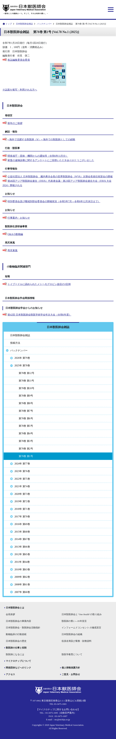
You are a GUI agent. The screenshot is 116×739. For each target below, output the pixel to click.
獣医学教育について (72, 654)
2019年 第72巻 (22, 501)
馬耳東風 (12, 250)
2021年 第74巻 (22, 486)
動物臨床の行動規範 (16, 634)
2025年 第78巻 (22, 365)
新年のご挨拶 (15, 123)
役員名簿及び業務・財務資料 (76, 641)
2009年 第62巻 (22, 577)
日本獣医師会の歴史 (16, 641)
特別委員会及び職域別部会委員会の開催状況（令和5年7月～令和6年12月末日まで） (54, 201)
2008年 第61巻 (22, 584)
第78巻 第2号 (26, 448)
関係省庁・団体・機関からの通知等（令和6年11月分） (38, 156)
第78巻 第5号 (26, 426)
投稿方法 (15, 343)
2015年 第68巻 (22, 531)
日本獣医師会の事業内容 (18, 621)
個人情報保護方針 (71, 667)
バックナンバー (44, 24)
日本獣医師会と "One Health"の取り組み (82, 614)
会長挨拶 (10, 614)
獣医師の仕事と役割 (16, 648)
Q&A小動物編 (15, 234)
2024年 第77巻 (22, 463)
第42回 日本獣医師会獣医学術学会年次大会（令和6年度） (39, 314)
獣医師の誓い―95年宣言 (74, 621)
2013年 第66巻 (22, 546)
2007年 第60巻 (22, 592)
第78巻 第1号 (26, 456)
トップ (8, 24)
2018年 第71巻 (22, 509)
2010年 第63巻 (22, 569)
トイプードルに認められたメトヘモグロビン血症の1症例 (39, 284)
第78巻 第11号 (26, 380)
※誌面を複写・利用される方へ (19, 89)
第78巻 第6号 (26, 418)
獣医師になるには (15, 654)
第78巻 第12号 (26, 373)
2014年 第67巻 (22, 539)
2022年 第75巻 (22, 478)
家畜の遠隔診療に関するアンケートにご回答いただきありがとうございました (51, 160)
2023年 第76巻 (22, 471)
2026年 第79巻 (22, 358)
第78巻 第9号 (26, 395)
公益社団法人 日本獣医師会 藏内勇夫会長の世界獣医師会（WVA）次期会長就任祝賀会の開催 (60, 176)
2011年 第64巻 (22, 562)
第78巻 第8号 (26, 403)
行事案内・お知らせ (19, 218)
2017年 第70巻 (22, 516)
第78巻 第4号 (26, 433)
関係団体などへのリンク (18, 667)
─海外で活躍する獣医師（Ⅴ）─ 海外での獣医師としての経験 (41, 139)
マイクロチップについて (18, 661)
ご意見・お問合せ (71, 674)
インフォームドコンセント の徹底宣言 (81, 627)
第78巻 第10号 (26, 388)
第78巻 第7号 (26, 411)
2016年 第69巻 (22, 524)
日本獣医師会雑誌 (24, 24)
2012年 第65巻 (22, 554)
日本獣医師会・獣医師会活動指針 (23, 627)
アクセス (10, 674)
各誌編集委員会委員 (19, 60)
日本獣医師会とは (15, 607)
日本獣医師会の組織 (72, 634)
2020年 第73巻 (22, 494)
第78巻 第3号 (26, 441)
